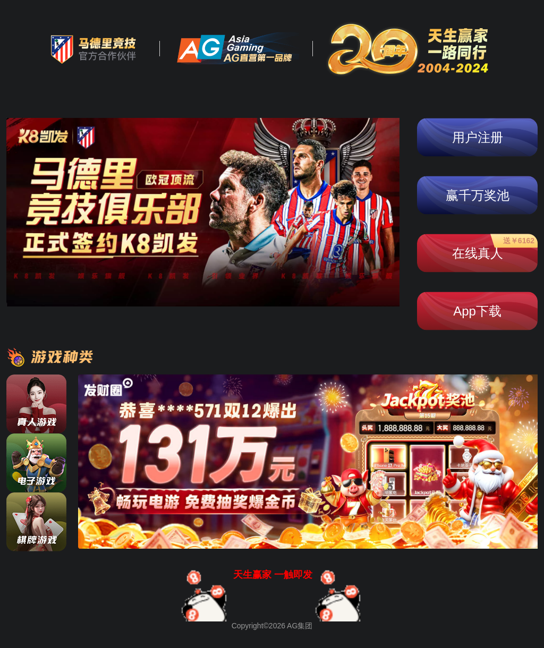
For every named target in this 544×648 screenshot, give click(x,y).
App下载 (477, 311)
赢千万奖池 (477, 195)
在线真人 (493, 248)
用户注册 (477, 137)
